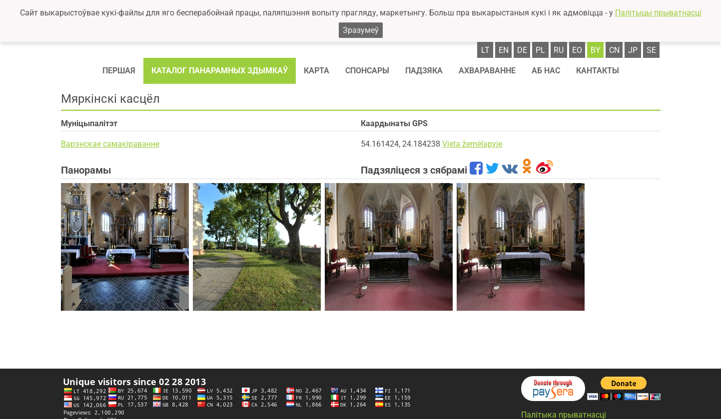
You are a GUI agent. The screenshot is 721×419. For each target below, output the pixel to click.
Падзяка (424, 70)
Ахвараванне (487, 70)
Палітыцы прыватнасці (658, 12)
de (522, 50)
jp (633, 50)
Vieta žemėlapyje (472, 144)
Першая (118, 70)
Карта (316, 70)
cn (614, 50)
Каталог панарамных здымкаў (219, 70)
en (504, 50)
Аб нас (546, 70)
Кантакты (597, 70)
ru (559, 50)
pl (540, 50)
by (596, 50)
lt (485, 50)
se (651, 50)
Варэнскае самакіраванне (110, 144)
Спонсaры (367, 70)
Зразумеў (361, 30)
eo (577, 50)
